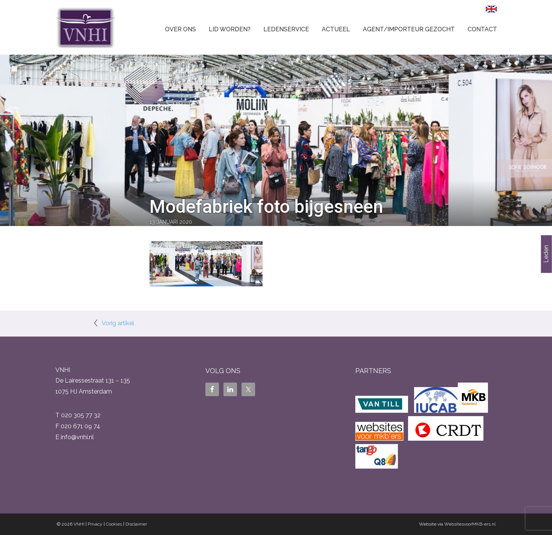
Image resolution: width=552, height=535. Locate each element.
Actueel (336, 29)
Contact (482, 29)
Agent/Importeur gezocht (409, 29)
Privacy (95, 524)
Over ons (180, 29)
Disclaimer (136, 524)
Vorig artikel (118, 323)
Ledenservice (286, 29)
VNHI (78, 524)
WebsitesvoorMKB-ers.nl (469, 524)
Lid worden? (230, 29)
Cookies (114, 524)
